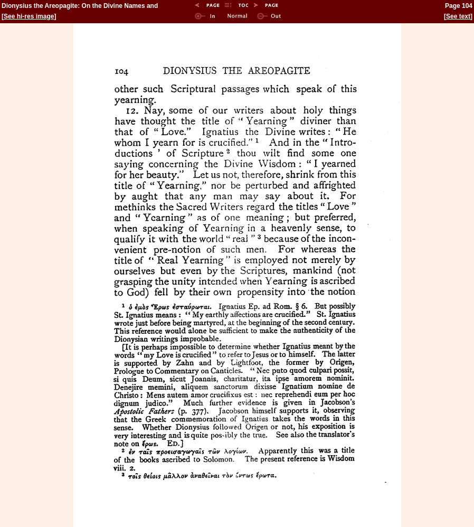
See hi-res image (29, 16)
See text (458, 16)
